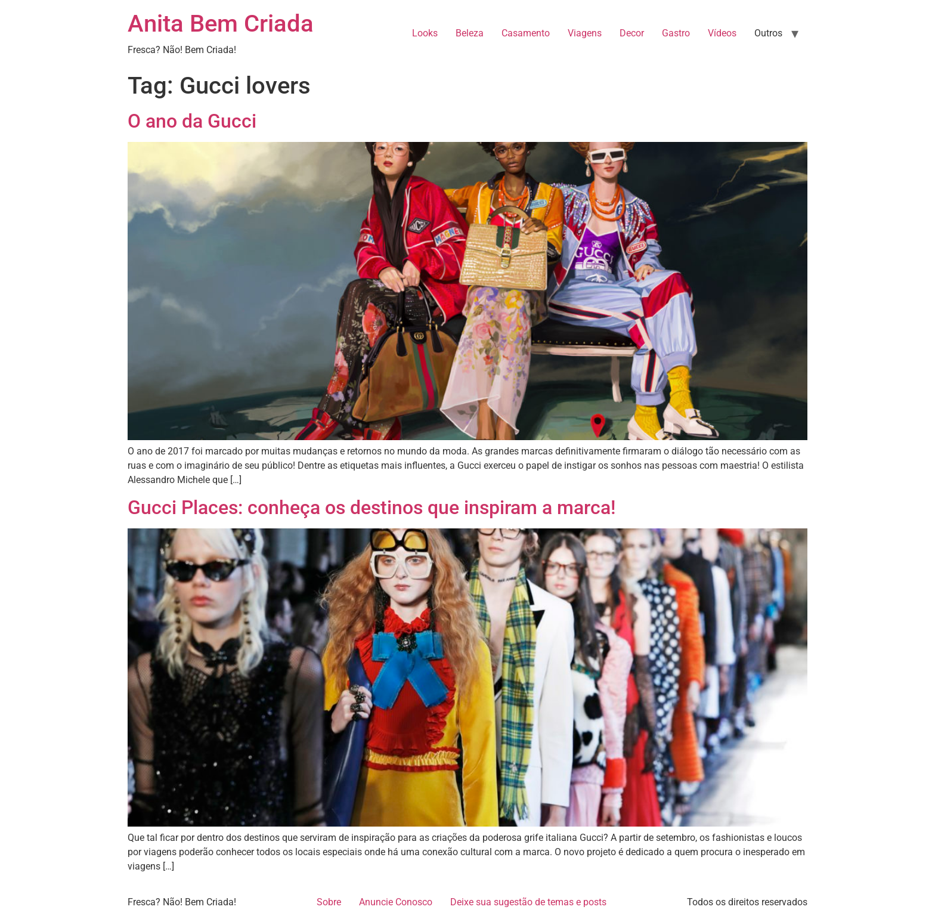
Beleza (470, 33)
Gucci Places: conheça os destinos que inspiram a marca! (371, 507)
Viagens (585, 33)
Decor (632, 33)
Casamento (525, 33)
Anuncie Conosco (395, 902)
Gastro (676, 33)
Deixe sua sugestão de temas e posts (528, 902)
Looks (425, 33)
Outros (768, 33)
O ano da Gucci (192, 121)
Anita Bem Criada (221, 24)
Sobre (329, 902)
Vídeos (722, 33)
